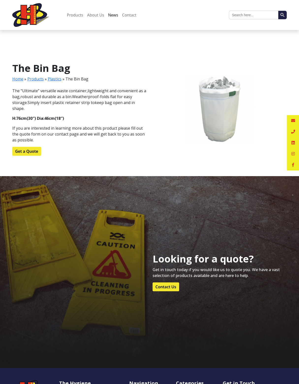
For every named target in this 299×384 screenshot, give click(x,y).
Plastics (55, 79)
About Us (95, 15)
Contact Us (166, 287)
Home (17, 79)
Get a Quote (26, 151)
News (113, 15)
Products (75, 15)
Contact (129, 15)
